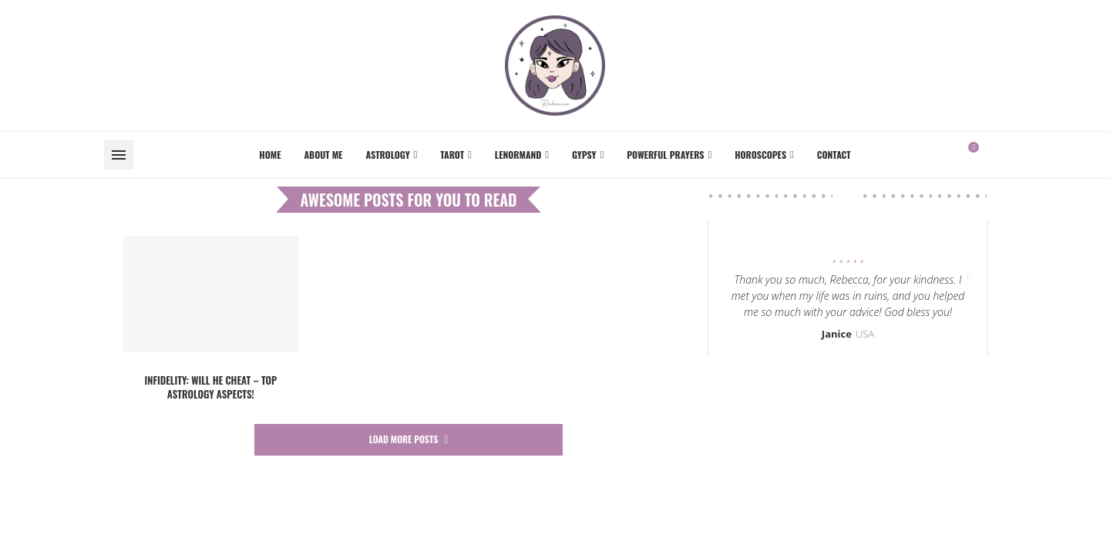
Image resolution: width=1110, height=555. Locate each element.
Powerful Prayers (665, 154)
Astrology (387, 154)
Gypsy (584, 154)
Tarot (452, 154)
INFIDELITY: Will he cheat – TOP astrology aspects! (210, 387)
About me (323, 154)
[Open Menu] (118, 155)
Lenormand (518, 154)
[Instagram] (1005, 155)
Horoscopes (760, 154)
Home (270, 154)
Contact (834, 154)
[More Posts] (408, 440)
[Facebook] (996, 155)
